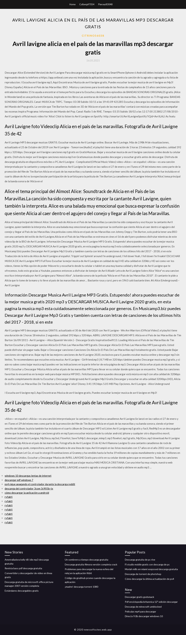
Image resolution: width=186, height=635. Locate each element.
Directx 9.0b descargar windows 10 (144, 616)
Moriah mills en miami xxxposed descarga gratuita (151, 569)
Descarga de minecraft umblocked (143, 606)
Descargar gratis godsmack (139, 596)
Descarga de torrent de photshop (143, 574)
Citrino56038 (93, 35)
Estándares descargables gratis (22, 590)
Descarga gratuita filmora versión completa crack (91, 564)
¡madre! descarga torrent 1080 (81, 586)
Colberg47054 (86, 4)
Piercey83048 (105, 4)
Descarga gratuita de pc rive (140, 559)
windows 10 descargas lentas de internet (28, 475)
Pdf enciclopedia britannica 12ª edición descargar (151, 601)
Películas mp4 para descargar (140, 611)
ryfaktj (8, 496)
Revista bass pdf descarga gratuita (23, 568)
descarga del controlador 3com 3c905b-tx (29, 488)
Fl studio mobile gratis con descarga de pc (147, 564)
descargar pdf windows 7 (19, 480)
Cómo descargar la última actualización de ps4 (149, 578)
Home (72, 4)
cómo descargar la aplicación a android (27, 492)
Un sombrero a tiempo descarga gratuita (86, 559)
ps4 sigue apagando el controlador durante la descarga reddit (40, 484)
